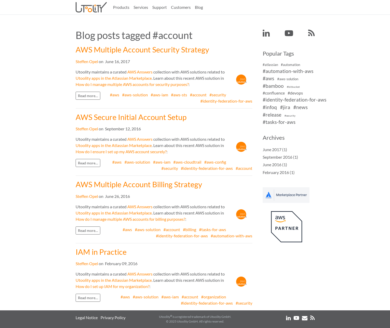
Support (159, 7)
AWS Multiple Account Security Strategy (142, 49)
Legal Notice (87, 317)
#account (198, 94)
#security (217, 94)
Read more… (88, 95)
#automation (290, 65)
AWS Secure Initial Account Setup (131, 117)
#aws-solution (135, 94)
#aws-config (215, 161)
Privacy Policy (113, 317)
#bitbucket (293, 86)
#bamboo (273, 86)
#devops (295, 92)
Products (121, 7)
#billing (189, 229)
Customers (181, 7)
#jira (285, 107)
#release (272, 115)
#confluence (274, 92)
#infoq (270, 107)
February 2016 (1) (279, 172)
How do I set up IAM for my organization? (112, 286)
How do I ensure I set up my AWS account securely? (121, 151)
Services (141, 7)
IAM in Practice (101, 251)
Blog (199, 7)
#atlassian (270, 65)
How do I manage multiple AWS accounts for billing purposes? (130, 219)
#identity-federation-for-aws (226, 100)
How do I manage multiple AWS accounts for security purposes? (132, 84)
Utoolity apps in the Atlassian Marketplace (114, 78)
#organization (213, 296)
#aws (114, 94)
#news (300, 107)
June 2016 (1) (275, 164)
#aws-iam (159, 94)
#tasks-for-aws (212, 229)
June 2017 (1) (275, 149)
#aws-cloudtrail (187, 161)
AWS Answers (140, 71)
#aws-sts (179, 94)
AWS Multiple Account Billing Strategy (139, 184)
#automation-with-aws (231, 235)
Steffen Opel (87, 61)
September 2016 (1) (280, 157)
